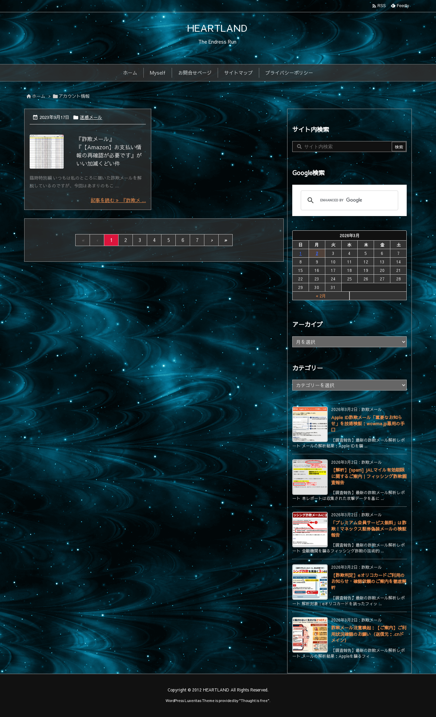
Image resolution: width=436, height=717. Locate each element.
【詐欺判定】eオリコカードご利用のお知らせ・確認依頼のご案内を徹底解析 (368, 581)
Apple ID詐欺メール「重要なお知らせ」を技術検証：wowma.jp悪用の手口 (368, 423)
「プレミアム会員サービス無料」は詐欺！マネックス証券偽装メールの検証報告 (368, 529)
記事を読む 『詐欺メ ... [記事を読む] (118, 200)
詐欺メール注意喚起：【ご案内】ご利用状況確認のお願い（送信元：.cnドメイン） (368, 634)
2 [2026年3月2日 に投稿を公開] (317, 253)
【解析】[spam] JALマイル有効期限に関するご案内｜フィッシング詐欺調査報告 (368, 476)
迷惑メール (91, 117)
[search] (348, 200)
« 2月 (321, 296)
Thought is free (254, 700)
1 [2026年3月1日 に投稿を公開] (300, 253)
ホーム (38, 96)
